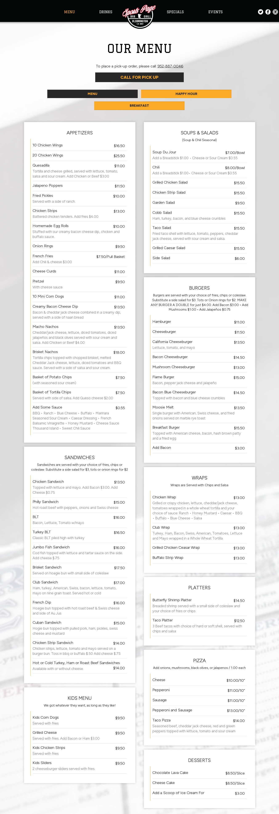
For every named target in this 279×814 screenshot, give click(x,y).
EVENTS (215, 12)
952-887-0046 (170, 66)
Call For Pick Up (139, 78)
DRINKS (105, 12)
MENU (70, 12)
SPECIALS (176, 12)
